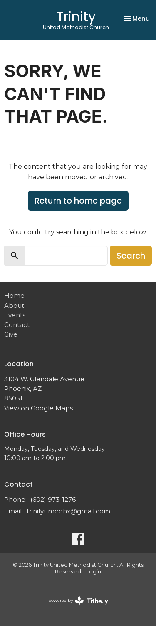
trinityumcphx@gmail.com (68, 511)
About (14, 305)
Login (93, 571)
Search (130, 255)
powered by (78, 601)
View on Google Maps (38, 408)
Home (14, 295)
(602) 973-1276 (53, 499)
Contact (17, 325)
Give (10, 334)
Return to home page (78, 200)
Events (14, 315)
